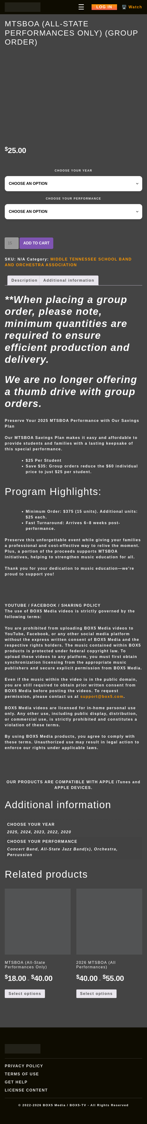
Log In (104, 7)
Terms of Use (22, 1074)
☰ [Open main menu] (81, 7)
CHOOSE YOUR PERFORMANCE (73, 198)
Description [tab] (24, 280)
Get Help (16, 1082)
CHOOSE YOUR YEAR (73, 170)
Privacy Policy (24, 1066)
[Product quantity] (12, 243)
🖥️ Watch (132, 7)
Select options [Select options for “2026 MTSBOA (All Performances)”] (96, 994)
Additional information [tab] (68, 280)
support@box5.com (102, 697)
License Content (26, 1090)
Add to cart (36, 243)
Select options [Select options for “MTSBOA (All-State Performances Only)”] (25, 994)
